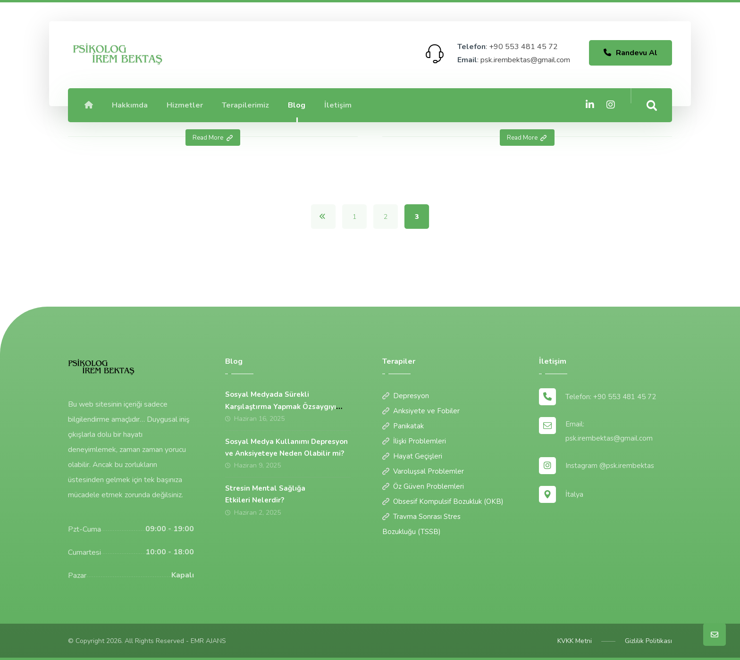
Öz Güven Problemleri (423, 486)
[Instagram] (610, 104)
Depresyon (405, 396)
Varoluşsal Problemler (423, 471)
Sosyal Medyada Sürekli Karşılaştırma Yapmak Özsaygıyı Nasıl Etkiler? (280, 406)
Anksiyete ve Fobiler (421, 411)
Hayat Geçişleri (412, 456)
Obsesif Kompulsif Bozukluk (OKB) (443, 501)
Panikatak (403, 426)
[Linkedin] (589, 104)
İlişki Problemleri (414, 441)
